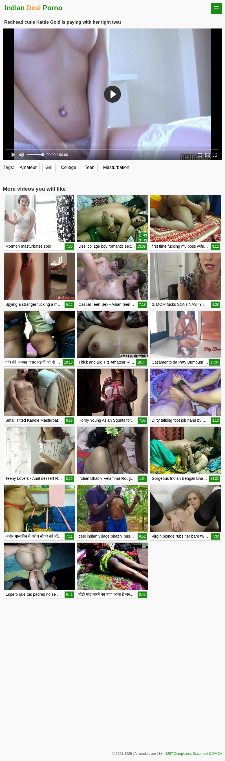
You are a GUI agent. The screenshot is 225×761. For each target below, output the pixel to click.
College (68, 167)
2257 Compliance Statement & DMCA (194, 754)
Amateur (28, 167)
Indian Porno (33, 8)
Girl (48, 167)
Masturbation (116, 167)
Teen (90, 167)
